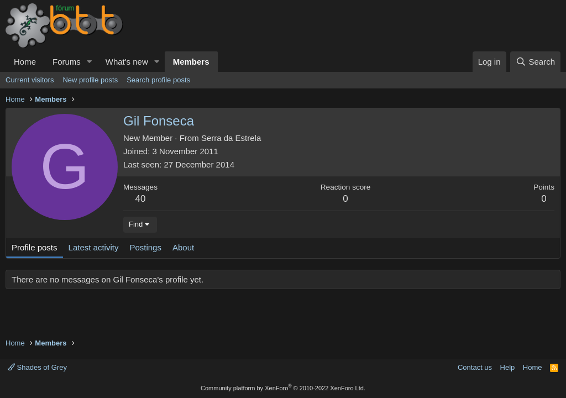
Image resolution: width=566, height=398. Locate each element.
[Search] (535, 61)
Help (507, 367)
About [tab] (183, 247)
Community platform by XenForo (283, 388)
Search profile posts (158, 80)
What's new (127, 61)
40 (140, 198)
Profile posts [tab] (34, 247)
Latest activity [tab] (94, 247)
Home (25, 61)
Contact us (475, 367)
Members (191, 61)
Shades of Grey (37, 367)
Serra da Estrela (231, 138)
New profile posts (90, 80)
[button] (89, 61)
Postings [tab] (145, 247)
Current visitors (30, 80)
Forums (67, 61)
